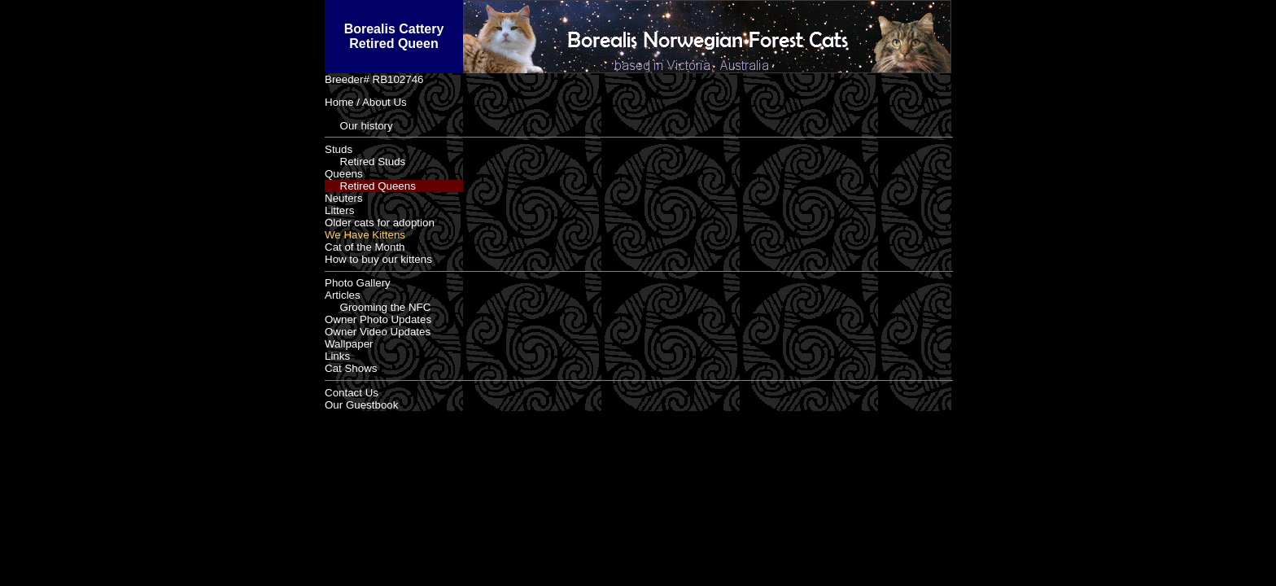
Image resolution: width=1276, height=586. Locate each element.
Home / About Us (366, 102)
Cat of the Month (365, 247)
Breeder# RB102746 (374, 79)
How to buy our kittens (378, 259)
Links (337, 356)
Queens (344, 174)
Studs (338, 149)
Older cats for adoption (380, 222)
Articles (343, 295)
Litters (339, 210)
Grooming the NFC (377, 307)
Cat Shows (351, 368)
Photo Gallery (358, 283)
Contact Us (351, 393)
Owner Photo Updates (378, 319)
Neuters (344, 198)
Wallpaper (349, 344)
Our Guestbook (361, 405)
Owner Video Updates (377, 332)
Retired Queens (370, 186)
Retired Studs (365, 161)
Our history (359, 126)
